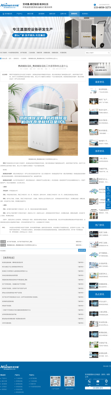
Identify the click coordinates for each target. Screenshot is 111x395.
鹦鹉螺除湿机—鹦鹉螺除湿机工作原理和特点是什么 (22, 245)
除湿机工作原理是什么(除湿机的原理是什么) (14, 271)
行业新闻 (23, 58)
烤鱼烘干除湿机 (6, 305)
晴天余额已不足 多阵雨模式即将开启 (12, 266)
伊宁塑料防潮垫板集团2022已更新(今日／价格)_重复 (104, 253)
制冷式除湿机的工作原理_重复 (104, 120)
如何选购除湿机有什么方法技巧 (104, 189)
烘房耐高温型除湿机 (8, 301)
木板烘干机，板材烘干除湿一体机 (104, 169)
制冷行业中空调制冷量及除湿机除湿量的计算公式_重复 (104, 110)
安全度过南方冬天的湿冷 (104, 322)
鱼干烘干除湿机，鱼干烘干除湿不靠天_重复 (19, 241)
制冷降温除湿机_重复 (104, 89)
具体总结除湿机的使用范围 (10, 275)
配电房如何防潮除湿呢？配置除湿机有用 (13, 318)
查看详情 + (79, 241)
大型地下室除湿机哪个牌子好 (104, 343)
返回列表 (82, 250)
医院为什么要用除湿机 (104, 179)
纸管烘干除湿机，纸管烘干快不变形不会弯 (14, 288)
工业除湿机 (19, 378)
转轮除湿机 (19, 386)
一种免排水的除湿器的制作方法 (104, 200)
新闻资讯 (74, 13)
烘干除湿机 (23, 52)
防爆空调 (39, 52)
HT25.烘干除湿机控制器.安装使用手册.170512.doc (104, 302)
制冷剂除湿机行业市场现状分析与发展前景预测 (104, 130)
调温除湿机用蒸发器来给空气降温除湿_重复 (14, 279)
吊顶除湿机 (63, 52)
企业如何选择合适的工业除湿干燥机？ (104, 263)
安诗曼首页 (8, 13)
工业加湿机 (32, 52)
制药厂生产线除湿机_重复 (104, 100)
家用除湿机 (19, 384)
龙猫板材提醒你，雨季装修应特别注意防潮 (104, 284)
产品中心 (19, 13)
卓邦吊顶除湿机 (6, 323)
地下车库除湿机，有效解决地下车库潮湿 (13, 284)
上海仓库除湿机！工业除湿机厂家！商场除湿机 (104, 312)
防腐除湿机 (47, 52)
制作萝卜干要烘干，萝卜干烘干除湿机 (104, 141)
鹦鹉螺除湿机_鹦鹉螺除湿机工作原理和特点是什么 (43, 58)
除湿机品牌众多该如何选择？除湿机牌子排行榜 (104, 353)
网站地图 (105, 366)
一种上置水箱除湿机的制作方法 (104, 158)
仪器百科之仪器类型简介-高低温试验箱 (104, 274)
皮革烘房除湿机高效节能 (9, 314)
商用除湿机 (19, 381)
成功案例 (41, 13)
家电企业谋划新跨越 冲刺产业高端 (12, 292)
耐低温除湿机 (20, 392)
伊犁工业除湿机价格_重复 (104, 243)
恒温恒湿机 (19, 389)
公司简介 (4, 386)
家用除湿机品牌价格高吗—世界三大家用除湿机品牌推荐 (104, 332)
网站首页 (3, 375)
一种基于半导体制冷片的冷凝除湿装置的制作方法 (16, 310)
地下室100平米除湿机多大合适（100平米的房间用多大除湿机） (20, 297)
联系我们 (85, 13)
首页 (10, 58)
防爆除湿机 (55, 52)
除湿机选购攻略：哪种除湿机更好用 (12, 262)
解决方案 (30, 13)
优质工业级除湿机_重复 (104, 232)
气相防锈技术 (104, 210)
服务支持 (52, 13)
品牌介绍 (63, 13)
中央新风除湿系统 (13, 52)
